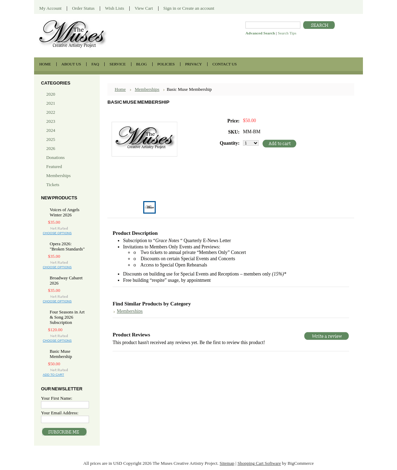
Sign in (169, 8)
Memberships (58, 175)
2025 (50, 139)
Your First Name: (56, 398)
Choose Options (57, 233)
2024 (50, 130)
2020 (50, 94)
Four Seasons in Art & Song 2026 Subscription (67, 317)
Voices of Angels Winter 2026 (65, 212)
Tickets (66, 185)
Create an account (198, 8)
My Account (50, 8)
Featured (54, 166)
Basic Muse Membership (61, 354)
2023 (50, 121)
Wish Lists (114, 8)
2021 (50, 103)
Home (120, 89)
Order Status (83, 8)
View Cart (144, 8)
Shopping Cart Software (259, 463)
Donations (55, 157)
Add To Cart (53, 374)
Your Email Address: (60, 412)
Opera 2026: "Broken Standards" (67, 246)
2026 (50, 148)
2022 (50, 112)
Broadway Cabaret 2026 (66, 281)
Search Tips (287, 33)
